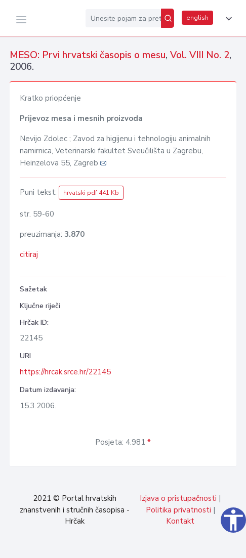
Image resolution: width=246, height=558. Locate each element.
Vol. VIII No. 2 (199, 55)
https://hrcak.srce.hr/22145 (65, 372)
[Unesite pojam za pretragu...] (123, 18)
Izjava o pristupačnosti (178, 498)
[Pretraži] (167, 18)
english (197, 18)
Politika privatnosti (178, 510)
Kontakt (180, 521)
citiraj (29, 254)
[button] (227, 19)
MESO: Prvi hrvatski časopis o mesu (88, 55)
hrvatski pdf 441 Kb (91, 193)
